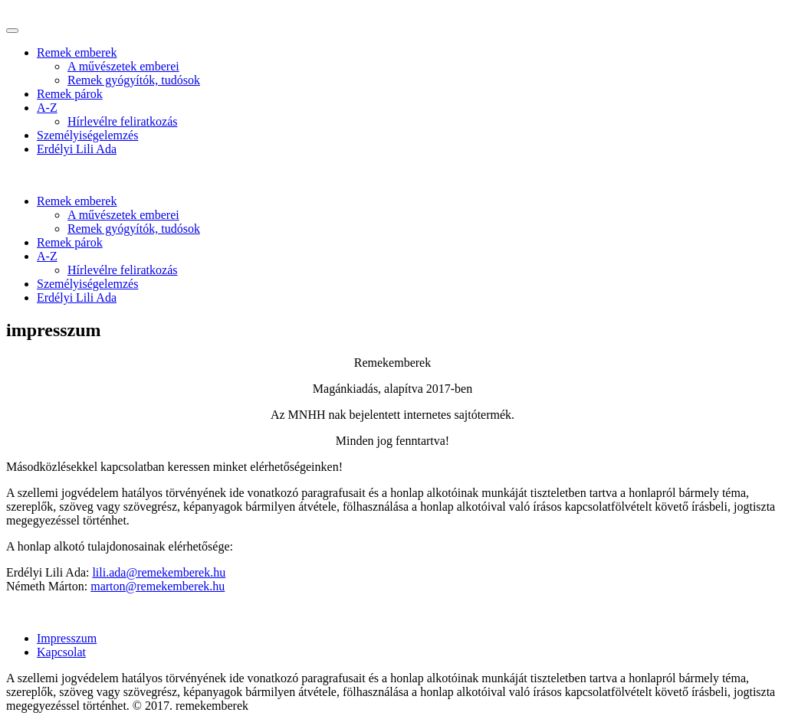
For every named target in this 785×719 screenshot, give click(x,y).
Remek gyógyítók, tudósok (133, 80)
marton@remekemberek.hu (157, 586)
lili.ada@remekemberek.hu (158, 572)
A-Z (47, 107)
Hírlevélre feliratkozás (122, 121)
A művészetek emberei (123, 66)
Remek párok (70, 93)
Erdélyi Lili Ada (77, 148)
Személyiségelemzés (87, 135)
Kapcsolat (61, 652)
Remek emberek (77, 52)
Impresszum (67, 638)
